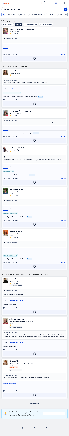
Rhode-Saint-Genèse (46, 24)
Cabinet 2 (12, 88)
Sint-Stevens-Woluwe (30, 24)
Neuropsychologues (32, 428)
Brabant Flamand (8, 24)
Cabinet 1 (5, 47)
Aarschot (18, 24)
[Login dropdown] (57, 3)
